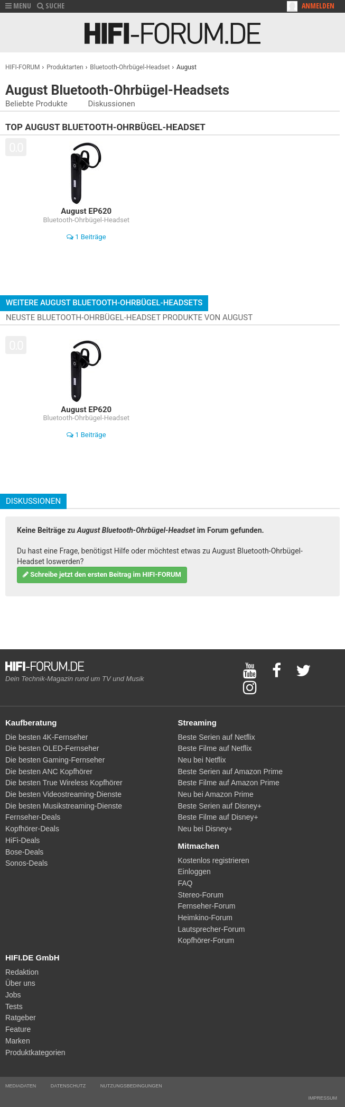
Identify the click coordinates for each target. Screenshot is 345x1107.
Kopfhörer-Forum (206, 940)
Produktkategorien (35, 1052)
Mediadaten (20, 1085)
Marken (17, 1041)
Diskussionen (111, 103)
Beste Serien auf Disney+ (220, 806)
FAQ (185, 883)
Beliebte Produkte (36, 103)
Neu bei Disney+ (205, 828)
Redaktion (22, 972)
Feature (18, 1029)
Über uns (20, 983)
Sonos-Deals (26, 863)
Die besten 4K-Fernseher (46, 737)
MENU (18, 6)
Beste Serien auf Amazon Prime (230, 771)
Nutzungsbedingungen (131, 1085)
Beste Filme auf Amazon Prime (228, 782)
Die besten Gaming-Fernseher (55, 760)
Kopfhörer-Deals (32, 828)
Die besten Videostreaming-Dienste (63, 794)
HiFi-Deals (22, 840)
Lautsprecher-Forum (211, 929)
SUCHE (50, 6)
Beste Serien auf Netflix (216, 737)
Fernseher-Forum (207, 906)
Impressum (322, 1098)
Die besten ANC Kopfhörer (48, 771)
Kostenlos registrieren (213, 860)
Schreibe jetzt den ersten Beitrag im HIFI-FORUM (102, 574)
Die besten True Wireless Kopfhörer (64, 782)
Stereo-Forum (200, 895)
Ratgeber (20, 1017)
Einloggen (194, 871)
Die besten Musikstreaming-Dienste (63, 806)
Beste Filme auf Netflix (215, 748)
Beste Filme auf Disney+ (218, 817)
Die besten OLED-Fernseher (52, 748)
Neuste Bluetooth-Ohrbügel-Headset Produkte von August (129, 317)
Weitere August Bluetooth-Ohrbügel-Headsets (104, 302)
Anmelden (318, 6)
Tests (14, 1006)
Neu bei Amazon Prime (216, 794)
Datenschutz (68, 1085)
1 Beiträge (86, 237)
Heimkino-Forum (205, 917)
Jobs (13, 995)
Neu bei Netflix (202, 760)
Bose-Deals (24, 852)
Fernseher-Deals (32, 817)
